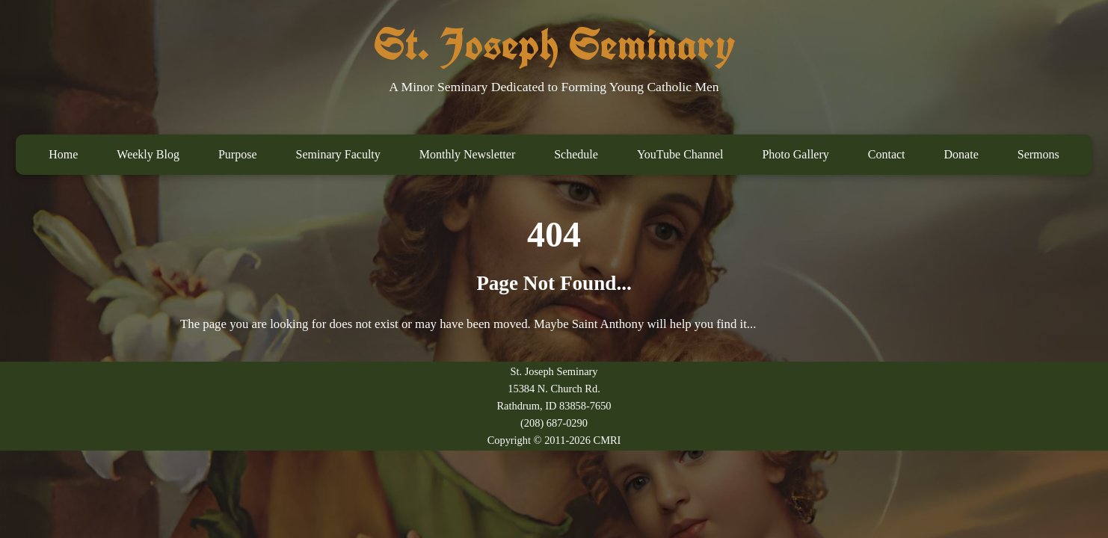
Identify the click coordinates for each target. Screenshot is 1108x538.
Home (63, 154)
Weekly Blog (148, 154)
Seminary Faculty (337, 154)
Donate (961, 154)
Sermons (1038, 154)
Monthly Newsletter (467, 154)
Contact (886, 154)
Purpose (237, 154)
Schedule (576, 154)
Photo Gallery (795, 154)
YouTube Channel (680, 154)
